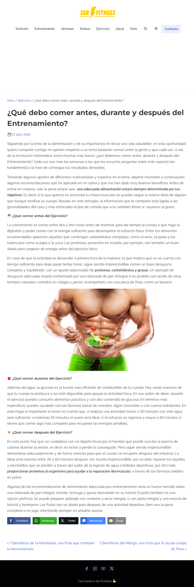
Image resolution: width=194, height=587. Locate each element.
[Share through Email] (116, 520)
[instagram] (95, 570)
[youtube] (103, 570)
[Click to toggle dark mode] (156, 29)
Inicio (10, 100)
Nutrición (24, 100)
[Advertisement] (97, 63)
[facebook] (86, 570)
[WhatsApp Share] (45, 520)
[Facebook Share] (19, 520)
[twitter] (112, 570)
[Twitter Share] (68, 520)
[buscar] (145, 29)
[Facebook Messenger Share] (92, 520)
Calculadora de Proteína (97, 581)
